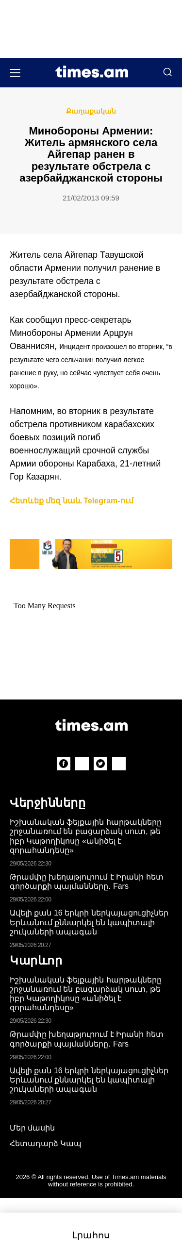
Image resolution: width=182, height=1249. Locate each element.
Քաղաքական (91, 111)
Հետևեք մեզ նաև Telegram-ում (71, 501)
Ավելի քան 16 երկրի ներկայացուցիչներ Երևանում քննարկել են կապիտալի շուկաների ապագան (89, 922)
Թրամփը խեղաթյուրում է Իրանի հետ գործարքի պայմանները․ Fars (87, 881)
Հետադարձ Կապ (46, 1143)
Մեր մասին (32, 1128)
